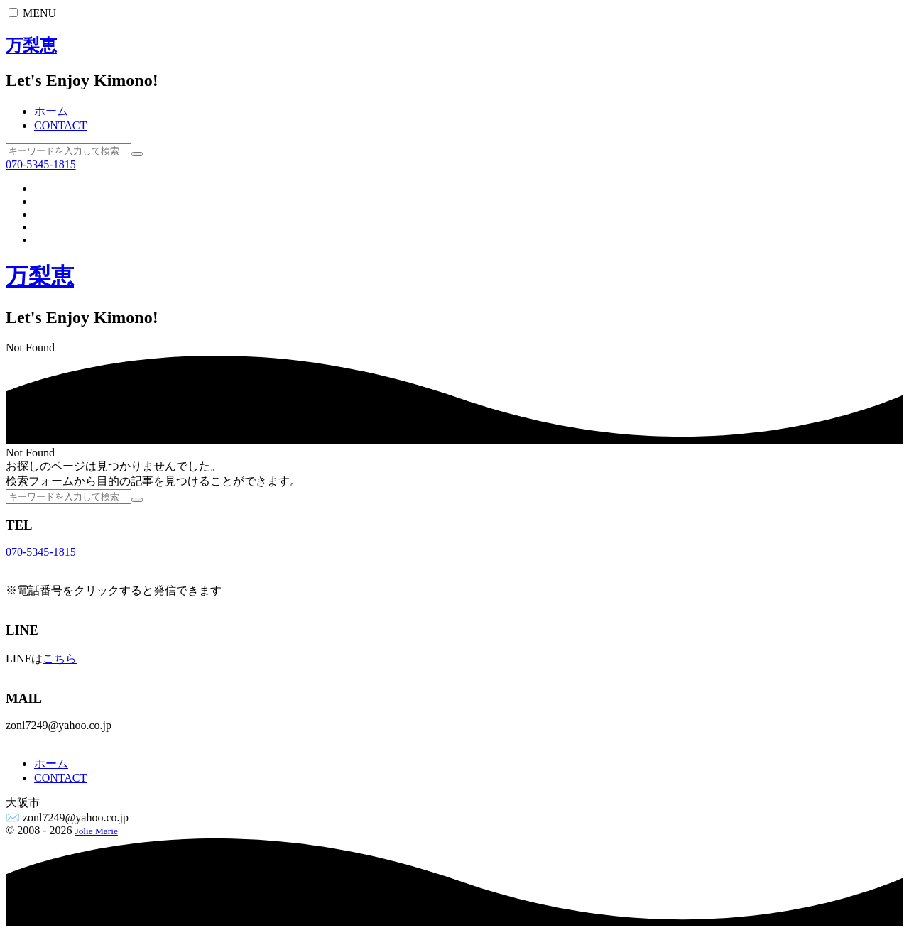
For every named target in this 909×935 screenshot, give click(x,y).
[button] (13, 12)
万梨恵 (31, 45)
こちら (60, 658)
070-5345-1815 (41, 164)
